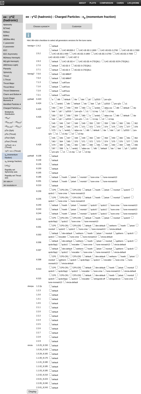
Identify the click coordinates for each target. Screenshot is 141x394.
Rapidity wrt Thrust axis (13, 176)
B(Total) (6, 28)
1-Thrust (7, 80)
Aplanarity (7, 24)
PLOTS (93, 3)
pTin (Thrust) (10, 134)
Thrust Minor (8, 87)
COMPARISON (106, 3)
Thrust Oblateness (11, 91)
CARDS (120, 3)
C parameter (8, 43)
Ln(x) (7, 165)
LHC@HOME (133, 3)
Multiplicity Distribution (10, 113)
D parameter (8, 46)
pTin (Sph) (9, 130)
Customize (76, 26)
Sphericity (7, 72)
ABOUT (82, 3)
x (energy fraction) (13, 161)
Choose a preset (40, 26)
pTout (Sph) (10, 138)
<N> (7, 118)
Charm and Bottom (11, 94)
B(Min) (6, 35)
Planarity (7, 69)
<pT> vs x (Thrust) (13, 151)
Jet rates (7, 181)
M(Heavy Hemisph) (11, 57)
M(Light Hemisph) (11, 61)
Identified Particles (11, 104)
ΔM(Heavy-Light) (10, 65)
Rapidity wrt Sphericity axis (11, 171)
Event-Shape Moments (9, 99)
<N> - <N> (13, 122)
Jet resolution (9, 185)
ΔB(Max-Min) (9, 39)
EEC (5, 50)
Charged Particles (11, 108)
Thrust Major (8, 83)
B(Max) (6, 32)
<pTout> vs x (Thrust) (10, 146)
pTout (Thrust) (11, 141)
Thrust (6, 76)
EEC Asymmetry (10, 54)
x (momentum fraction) (11, 156)
